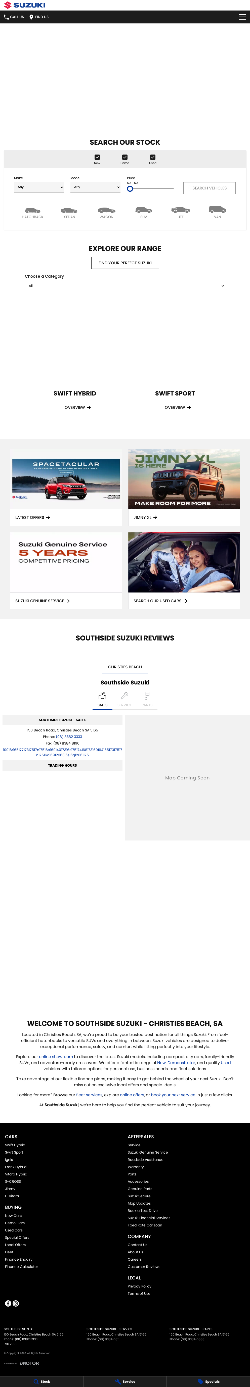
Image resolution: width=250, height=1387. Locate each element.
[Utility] (180, 212)
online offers (132, 1095)
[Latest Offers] (66, 487)
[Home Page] (24, 5)
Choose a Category (125, 282)
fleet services (89, 1095)
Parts (132, 1174)
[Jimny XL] (184, 487)
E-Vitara (12, 1196)
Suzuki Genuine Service (148, 1152)
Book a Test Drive (143, 1210)
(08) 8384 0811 (108, 1339)
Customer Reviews (144, 1266)
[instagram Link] (16, 1303)
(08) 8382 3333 (69, 736)
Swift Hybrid (15, 1145)
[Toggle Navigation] (242, 17)
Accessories (138, 1181)
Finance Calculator (21, 1266)
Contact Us (137, 1244)
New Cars (13, 1215)
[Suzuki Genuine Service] (66, 570)
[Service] (125, 1381)
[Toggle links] (21, 1363)
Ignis (9, 1159)
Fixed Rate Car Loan (145, 1225)
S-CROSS (13, 1181)
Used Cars (14, 1230)
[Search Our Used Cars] (184, 570)
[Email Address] (62, 752)
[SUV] (143, 212)
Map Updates (139, 1203)
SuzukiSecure (139, 1196)
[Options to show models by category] (125, 286)
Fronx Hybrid (15, 1166)
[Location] (102, 701)
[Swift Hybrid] (75, 363)
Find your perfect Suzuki (125, 263)
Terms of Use (139, 1293)
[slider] (130, 189)
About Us (135, 1252)
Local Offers (15, 1244)
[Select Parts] (147, 701)
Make (39, 184)
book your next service (173, 1095)
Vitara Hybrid (16, 1174)
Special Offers (17, 1237)
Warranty (136, 1166)
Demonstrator (181, 1063)
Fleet (9, 1252)
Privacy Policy (139, 1286)
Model (95, 184)
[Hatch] (32, 212)
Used (226, 1063)
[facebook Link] (8, 1303)
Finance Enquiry (18, 1259)
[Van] (217, 212)
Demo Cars (15, 1222)
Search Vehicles (209, 188)
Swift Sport (14, 1152)
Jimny (10, 1188)
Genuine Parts (140, 1188)
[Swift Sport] (175, 363)
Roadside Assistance (145, 1159)
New (161, 1063)
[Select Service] (124, 701)
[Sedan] (69, 212)
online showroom (56, 1057)
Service (134, 1145)
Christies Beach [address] (125, 667)
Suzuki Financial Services (149, 1217)
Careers (135, 1259)
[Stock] (41, 1381)
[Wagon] (106, 212)
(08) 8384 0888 (192, 1339)
